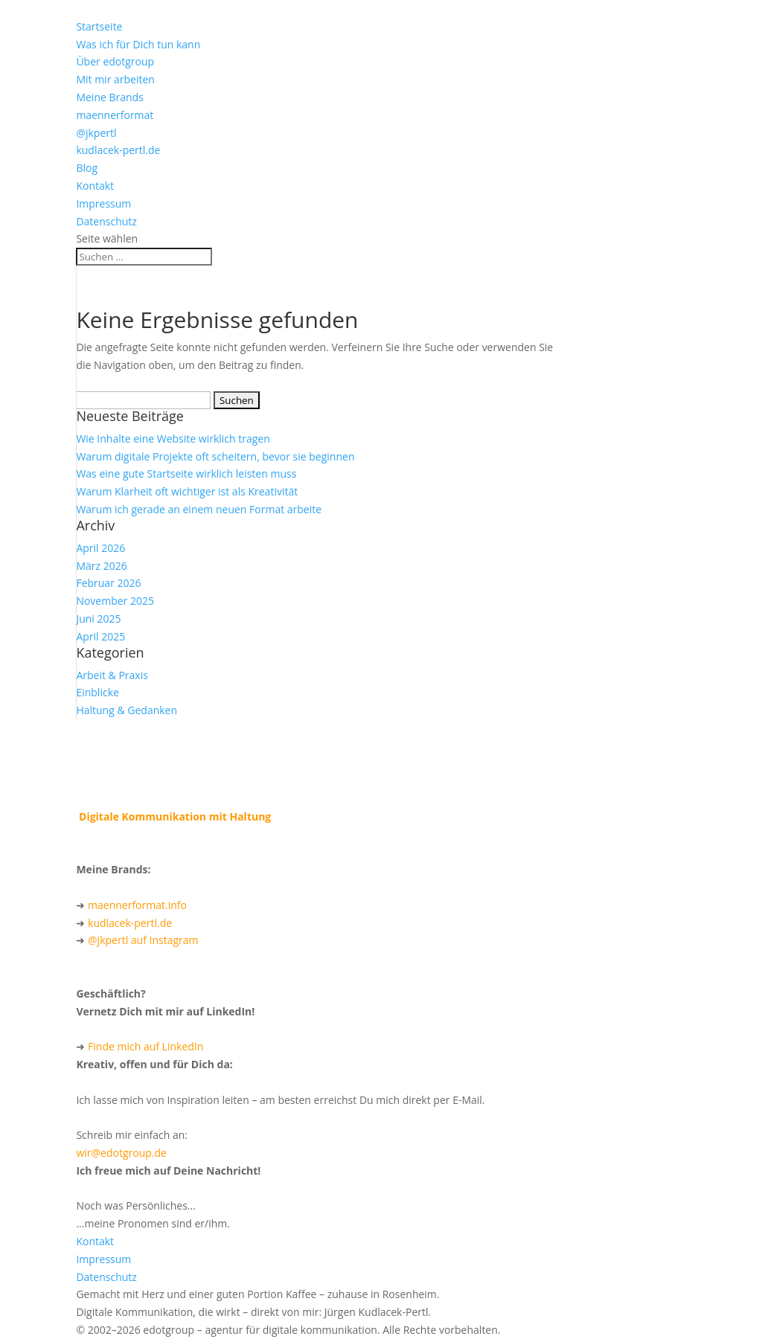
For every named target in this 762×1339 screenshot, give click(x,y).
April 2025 (100, 636)
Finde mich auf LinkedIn (145, 1046)
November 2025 (115, 601)
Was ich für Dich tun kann (138, 44)
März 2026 (101, 566)
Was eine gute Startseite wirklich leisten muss (186, 473)
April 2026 (100, 548)
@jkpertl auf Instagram (143, 940)
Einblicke (97, 692)
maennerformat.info (137, 905)
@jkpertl (96, 133)
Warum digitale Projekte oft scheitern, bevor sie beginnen (215, 456)
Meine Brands (109, 97)
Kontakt (95, 186)
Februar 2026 (108, 583)
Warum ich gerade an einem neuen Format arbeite (198, 509)
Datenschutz (106, 221)
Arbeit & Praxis (111, 675)
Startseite (99, 26)
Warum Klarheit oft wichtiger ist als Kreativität (187, 491)
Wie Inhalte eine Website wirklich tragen (172, 438)
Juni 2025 (98, 618)
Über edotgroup (115, 61)
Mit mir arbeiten (115, 79)
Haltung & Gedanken (126, 710)
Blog (86, 168)
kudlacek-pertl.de (118, 150)
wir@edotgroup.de (121, 1153)
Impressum (103, 203)
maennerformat (114, 115)
